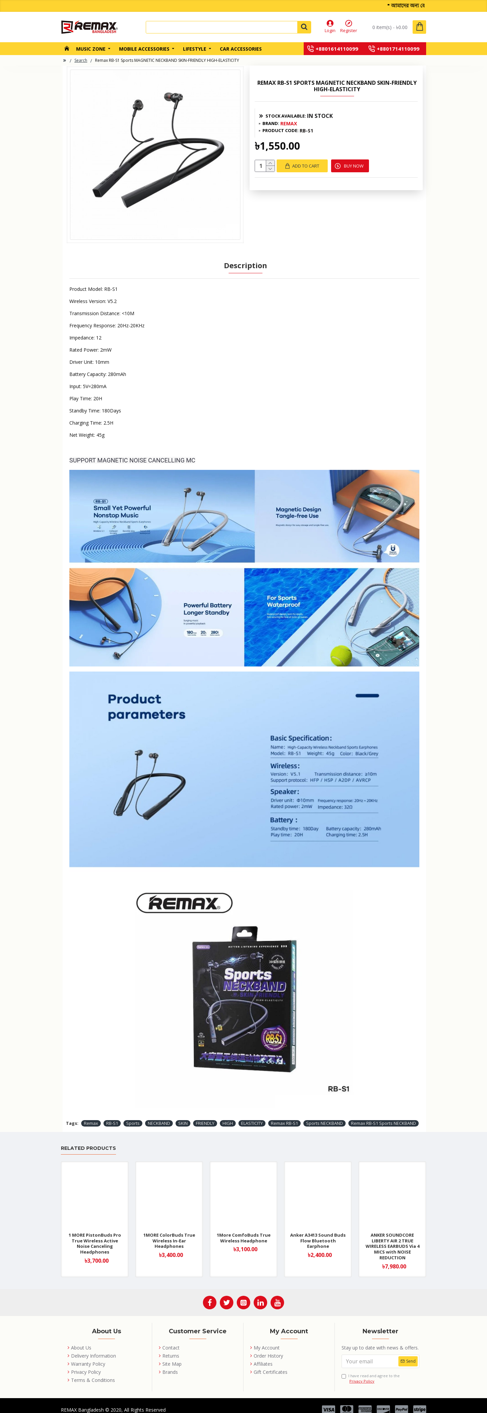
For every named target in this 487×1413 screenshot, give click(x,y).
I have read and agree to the (371, 1372)
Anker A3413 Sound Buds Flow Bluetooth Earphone (318, 1234)
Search (80, 60)
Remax (91, 1116)
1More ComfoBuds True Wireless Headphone (244, 1231)
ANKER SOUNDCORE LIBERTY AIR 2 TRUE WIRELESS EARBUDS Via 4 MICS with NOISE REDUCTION (392, 1240)
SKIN (183, 1116)
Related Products (88, 1142)
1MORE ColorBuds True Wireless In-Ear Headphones (169, 1234)
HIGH (228, 1116)
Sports (133, 1116)
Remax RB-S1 (284, 1116)
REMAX (288, 123)
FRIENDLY (205, 1116)
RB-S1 (112, 1116)
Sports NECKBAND (324, 1116)
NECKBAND (159, 1116)
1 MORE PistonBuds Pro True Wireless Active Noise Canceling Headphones (95, 1237)
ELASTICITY (252, 1116)
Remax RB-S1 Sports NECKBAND (383, 1116)
